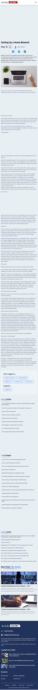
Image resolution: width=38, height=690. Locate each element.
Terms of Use (21, 685)
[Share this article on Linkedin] (25, 51)
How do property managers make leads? (11, 463)
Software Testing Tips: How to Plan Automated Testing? (14, 483)
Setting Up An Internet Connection (9, 418)
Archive (3, 679)
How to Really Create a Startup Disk (10, 496)
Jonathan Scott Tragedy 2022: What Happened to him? (13, 550)
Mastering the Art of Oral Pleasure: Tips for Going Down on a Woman (17, 545)
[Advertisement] (19, 16)
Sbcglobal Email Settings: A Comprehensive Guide (13, 473)
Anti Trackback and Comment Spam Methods (11, 558)
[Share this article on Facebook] (13, 51)
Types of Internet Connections (9, 411)
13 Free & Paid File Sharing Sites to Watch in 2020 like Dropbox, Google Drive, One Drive (18, 404)
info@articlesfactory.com (10, 635)
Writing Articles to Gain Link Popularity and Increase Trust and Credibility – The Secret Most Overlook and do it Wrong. (18, 536)
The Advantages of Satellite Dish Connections (12, 425)
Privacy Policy (30, 685)
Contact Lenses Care (5, 542)
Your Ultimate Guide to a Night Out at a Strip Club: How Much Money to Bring (18, 561)
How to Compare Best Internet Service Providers (13, 431)
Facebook (7, 685)
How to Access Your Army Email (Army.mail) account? (14, 459)
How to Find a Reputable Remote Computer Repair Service (15, 466)
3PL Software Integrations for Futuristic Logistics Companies (16, 476)
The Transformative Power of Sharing (10, 428)
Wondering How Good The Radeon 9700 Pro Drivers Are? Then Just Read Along (18, 500)
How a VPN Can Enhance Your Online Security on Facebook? (14, 553)
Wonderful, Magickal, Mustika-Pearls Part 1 (10, 539)
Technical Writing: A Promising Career (10, 493)
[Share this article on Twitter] (19, 51)
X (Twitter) (14, 685)
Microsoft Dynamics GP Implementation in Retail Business (15, 504)
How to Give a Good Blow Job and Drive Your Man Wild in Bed (15, 555)
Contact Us (17, 679)
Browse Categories (20, 676)
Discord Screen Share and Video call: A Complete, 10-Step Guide (16, 408)
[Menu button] (35, 2)
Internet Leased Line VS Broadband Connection (12, 421)
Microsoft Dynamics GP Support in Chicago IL (12, 508)
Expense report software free (8, 469)
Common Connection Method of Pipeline (11, 415)
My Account (4, 676)
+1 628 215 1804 (7, 631)
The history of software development (10, 486)
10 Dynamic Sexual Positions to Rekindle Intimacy (12, 547)
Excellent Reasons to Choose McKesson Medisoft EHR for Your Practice (18, 489)
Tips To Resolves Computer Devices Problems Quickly (14, 479)
